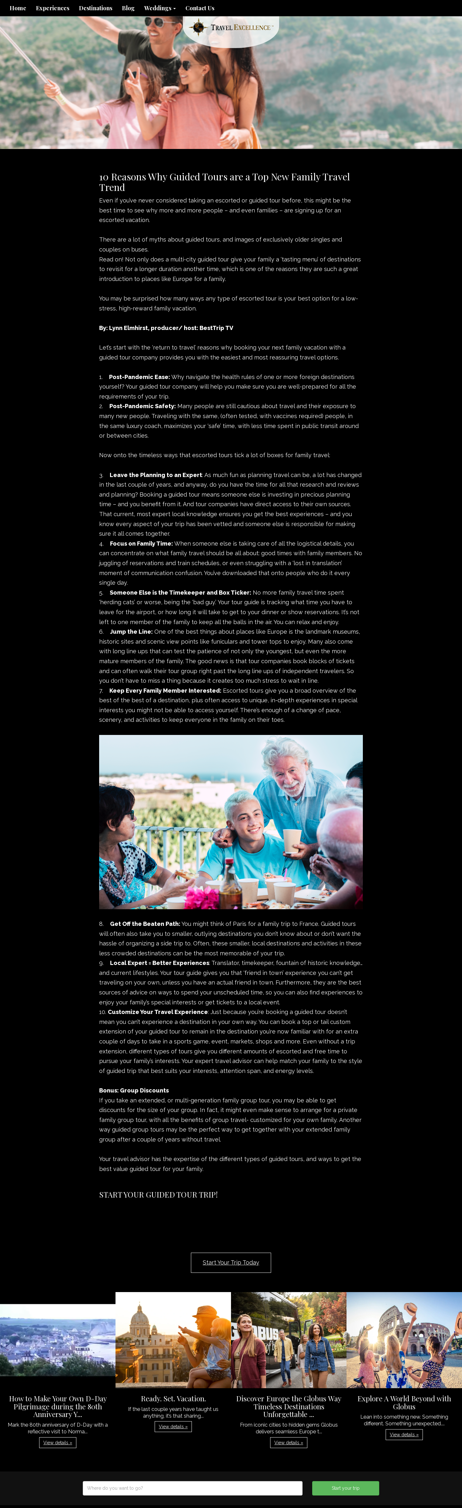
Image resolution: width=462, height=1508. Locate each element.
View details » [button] (57, 1442)
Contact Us (199, 8)
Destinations (95, 8)
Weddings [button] (160, 8)
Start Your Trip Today (231, 1262)
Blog (128, 8)
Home (18, 8)
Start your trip (346, 1488)
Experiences (52, 8)
